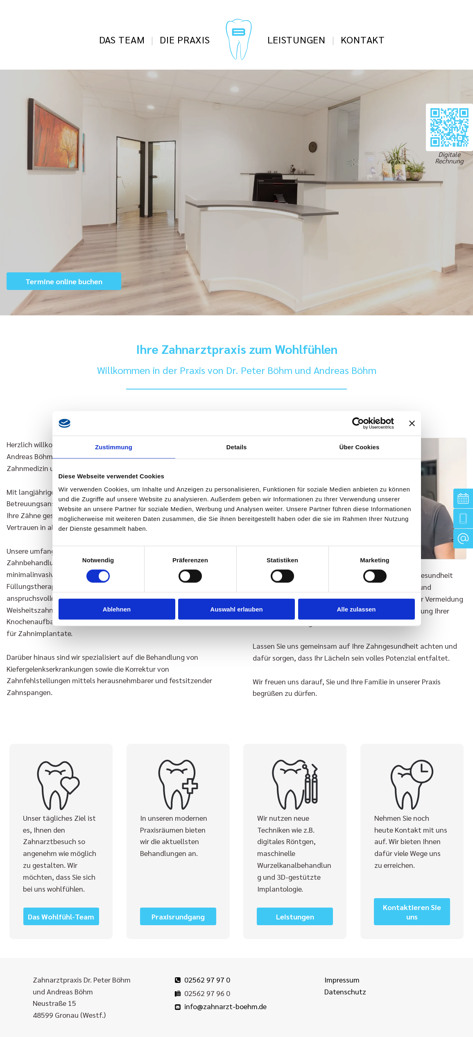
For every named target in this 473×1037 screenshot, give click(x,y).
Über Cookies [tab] (359, 447)
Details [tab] (236, 447)
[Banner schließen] (412, 423)
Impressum (342, 979)
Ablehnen (117, 608)
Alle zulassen (356, 608)
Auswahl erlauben (236, 608)
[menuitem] (123, 39)
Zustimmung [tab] (113, 447)
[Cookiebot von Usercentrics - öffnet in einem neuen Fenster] (358, 423)
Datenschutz (345, 991)
